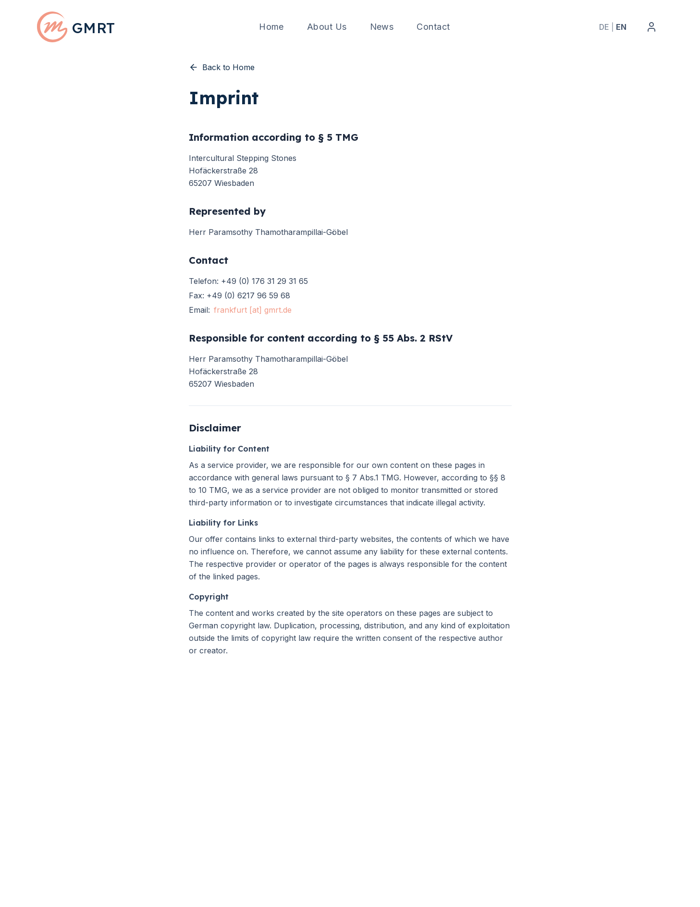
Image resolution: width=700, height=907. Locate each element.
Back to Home (222, 67)
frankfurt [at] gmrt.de (253, 310)
